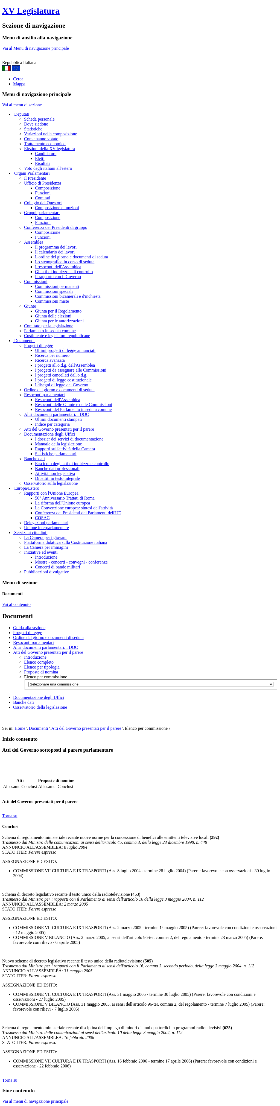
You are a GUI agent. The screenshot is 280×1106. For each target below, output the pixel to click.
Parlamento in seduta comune (50, 330)
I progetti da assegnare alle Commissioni (70, 370)
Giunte (30, 306)
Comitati (42, 197)
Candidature (45, 153)
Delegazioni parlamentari (46, 522)
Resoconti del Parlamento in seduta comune (73, 409)
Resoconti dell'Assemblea (57, 399)
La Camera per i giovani (45, 537)
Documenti (24, 340)
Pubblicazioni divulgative (46, 572)
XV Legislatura (31, 11)
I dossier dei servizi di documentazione (69, 439)
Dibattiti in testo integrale (57, 478)
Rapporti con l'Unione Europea (51, 493)
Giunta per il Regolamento (58, 311)
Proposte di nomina (41, 672)
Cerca (18, 79)
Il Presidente (35, 178)
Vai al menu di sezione (22, 105)
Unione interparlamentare (46, 527)
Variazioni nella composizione (50, 134)
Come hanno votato (41, 138)
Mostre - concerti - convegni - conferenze (71, 562)
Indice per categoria (52, 424)
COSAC (42, 517)
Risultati (42, 163)
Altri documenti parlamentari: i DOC (56, 414)
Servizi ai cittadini (30, 532)
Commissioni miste (52, 301)
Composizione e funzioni (57, 207)
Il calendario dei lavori (55, 252)
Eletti (40, 158)
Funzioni (43, 193)
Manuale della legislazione (58, 444)
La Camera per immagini (46, 547)
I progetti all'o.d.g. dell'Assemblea (65, 365)
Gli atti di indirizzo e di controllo (64, 271)
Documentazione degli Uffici (49, 434)
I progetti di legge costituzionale (63, 380)
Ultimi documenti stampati (58, 419)
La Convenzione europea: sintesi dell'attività (74, 508)
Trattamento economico (45, 143)
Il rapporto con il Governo (58, 276)
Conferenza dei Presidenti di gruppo (55, 227)
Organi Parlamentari (32, 173)
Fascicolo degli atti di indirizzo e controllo (72, 463)
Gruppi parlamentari (42, 212)
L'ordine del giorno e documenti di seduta (71, 257)
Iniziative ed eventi (41, 552)
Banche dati (34, 458)
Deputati (21, 114)
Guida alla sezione (29, 627)
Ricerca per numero (52, 355)
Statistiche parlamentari (56, 453)
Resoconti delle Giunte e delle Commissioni (73, 404)
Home (19, 728)
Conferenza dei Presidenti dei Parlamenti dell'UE (78, 512)
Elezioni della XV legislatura (49, 148)
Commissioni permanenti (57, 286)
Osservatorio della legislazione (40, 707)
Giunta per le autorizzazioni (59, 321)
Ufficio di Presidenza (42, 183)
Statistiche (33, 129)
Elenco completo (39, 662)
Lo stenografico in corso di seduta (64, 261)
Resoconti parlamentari (44, 394)
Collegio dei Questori (43, 202)
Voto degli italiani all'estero (48, 168)
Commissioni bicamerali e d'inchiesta (68, 296)
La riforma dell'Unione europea (62, 503)
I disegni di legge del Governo (61, 385)
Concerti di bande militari (57, 567)
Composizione (47, 188)
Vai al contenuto (16, 604)
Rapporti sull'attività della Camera (65, 449)
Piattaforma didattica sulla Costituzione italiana (65, 542)
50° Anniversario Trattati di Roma (65, 498)
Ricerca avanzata (50, 360)
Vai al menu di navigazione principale (35, 1101)
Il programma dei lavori (56, 247)
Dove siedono (36, 124)
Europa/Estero (26, 488)
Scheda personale (39, 119)
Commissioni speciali (54, 291)
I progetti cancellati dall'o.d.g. (61, 375)
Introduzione (46, 557)
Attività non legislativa (55, 473)
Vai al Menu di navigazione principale (35, 48)
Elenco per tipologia (42, 667)
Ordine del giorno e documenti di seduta (59, 389)
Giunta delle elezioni (53, 316)
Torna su (9, 815)
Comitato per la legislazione (48, 325)
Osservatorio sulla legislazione (51, 483)
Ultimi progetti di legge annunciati (65, 350)
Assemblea (33, 242)
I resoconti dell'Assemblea (58, 266)
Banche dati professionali (57, 468)
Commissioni (35, 281)
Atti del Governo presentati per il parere (59, 429)
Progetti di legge (38, 345)
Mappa (19, 83)
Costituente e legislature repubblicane (57, 335)
